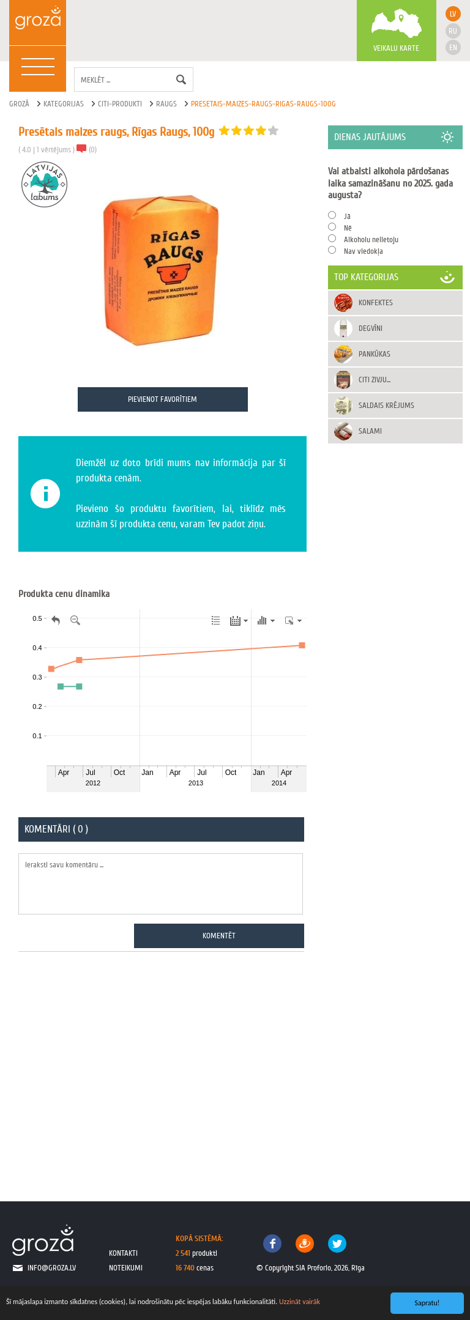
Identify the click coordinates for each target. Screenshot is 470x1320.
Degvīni (370, 328)
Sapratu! (427, 1303)
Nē (348, 227)
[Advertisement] (162, 1069)
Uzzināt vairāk (299, 1301)
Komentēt (219, 935)
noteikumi (126, 1267)
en (453, 47)
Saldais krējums (386, 405)
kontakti (123, 1253)
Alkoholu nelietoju (371, 239)
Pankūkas (374, 353)
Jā (347, 216)
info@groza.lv (52, 1267)
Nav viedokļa (363, 251)
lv (453, 13)
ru (453, 30)
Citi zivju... (374, 379)
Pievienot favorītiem (162, 399)
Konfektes (376, 302)
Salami (370, 431)
